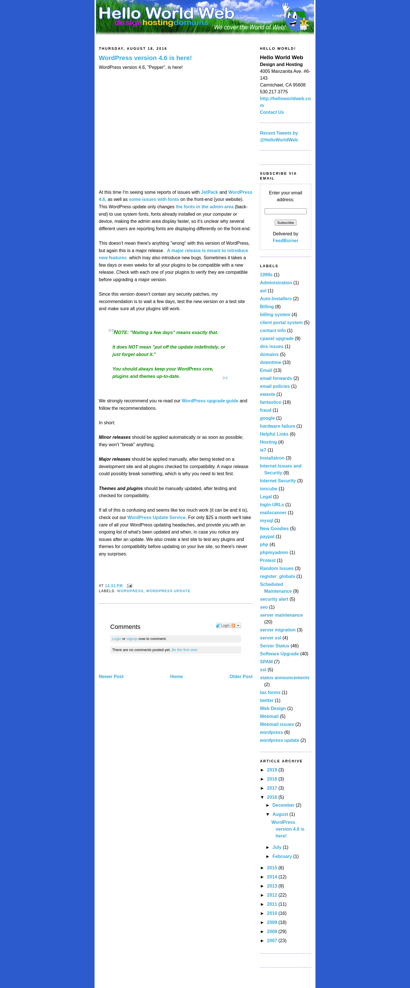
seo (264, 607)
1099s (266, 274)
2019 (272, 769)
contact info (273, 330)
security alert (274, 599)
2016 (272, 797)
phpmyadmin (274, 552)
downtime (270, 362)
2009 (272, 922)
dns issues (272, 346)
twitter (267, 700)
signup (132, 639)
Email (266, 370)
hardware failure (277, 426)
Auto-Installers (276, 298)
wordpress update (168, 591)
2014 (272, 876)
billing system (275, 314)
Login (116, 639)
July (277, 847)
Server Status (274, 645)
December (284, 805)
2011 (272, 904)
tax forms (270, 692)
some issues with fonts (154, 199)
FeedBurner (285, 240)
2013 (272, 886)
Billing (267, 306)
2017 (272, 788)
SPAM (266, 661)
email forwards (276, 378)
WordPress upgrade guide (210, 400)
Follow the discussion (236, 625)
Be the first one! (185, 650)
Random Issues (277, 568)
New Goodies (274, 528)
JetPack (209, 192)
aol (263, 290)
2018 (272, 779)
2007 (272, 940)
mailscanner (273, 512)
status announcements (284, 677)
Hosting (268, 442)
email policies (275, 386)
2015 (272, 867)
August (281, 814)
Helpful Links (274, 434)
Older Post (241, 676)
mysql (266, 520)
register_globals (277, 576)
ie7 (263, 450)
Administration (276, 282)
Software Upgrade (279, 653)
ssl (263, 669)
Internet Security (278, 480)
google (267, 418)
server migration (278, 629)
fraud (265, 410)
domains (269, 354)
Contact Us (272, 112)
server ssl (270, 637)
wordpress (130, 591)
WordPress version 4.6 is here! (145, 57)
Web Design (273, 708)
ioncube (268, 488)
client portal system (281, 322)
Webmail (269, 716)
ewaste (267, 394)
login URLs (272, 504)
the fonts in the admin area (205, 206)
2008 (272, 931)
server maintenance (281, 615)
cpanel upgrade (277, 338)
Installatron (272, 458)
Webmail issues (277, 724)
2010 (272, 913)
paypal (267, 536)
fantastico (271, 402)
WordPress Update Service (157, 517)
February (282, 856)
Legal (266, 496)
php (264, 544)
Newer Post (111, 676)
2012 (272, 895)
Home (176, 676)
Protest (268, 560)
